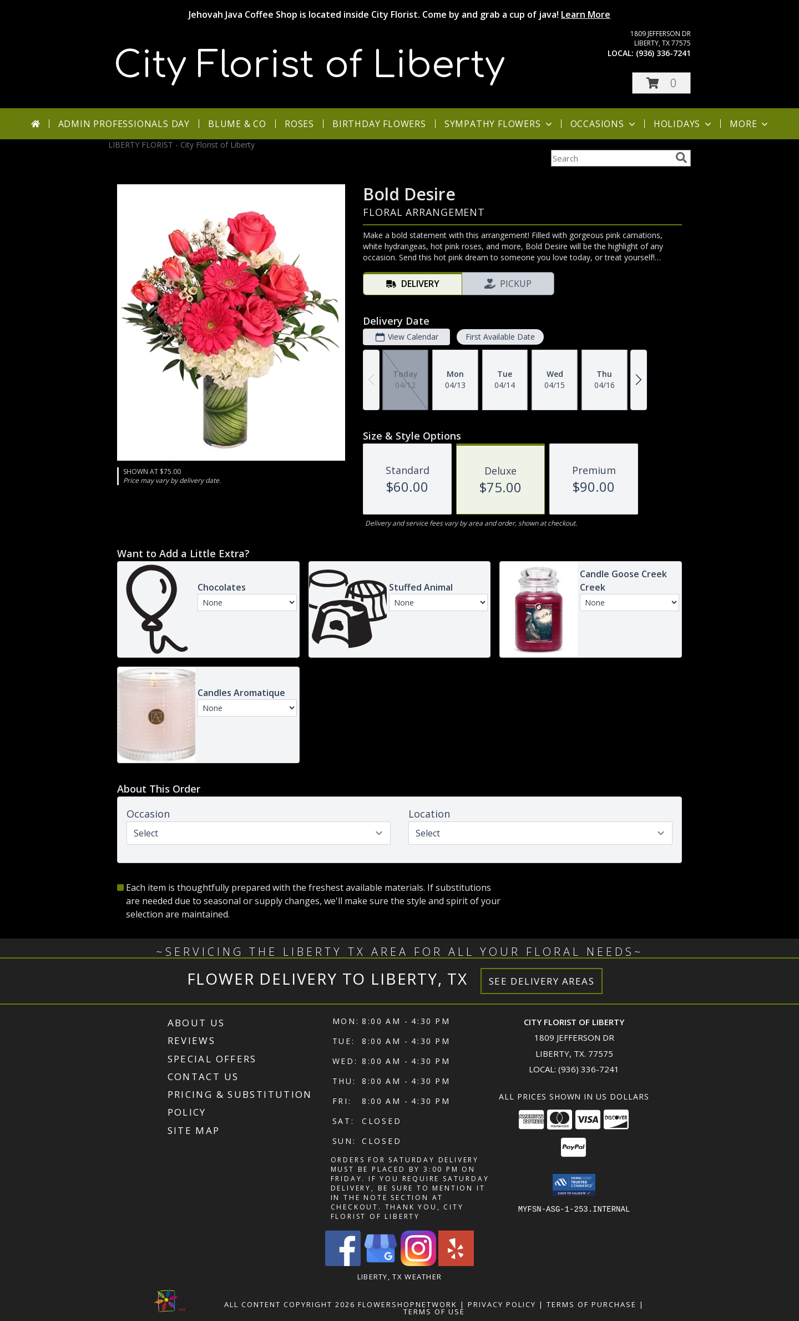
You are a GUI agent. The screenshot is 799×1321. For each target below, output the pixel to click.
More (750, 124)
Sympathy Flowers (499, 124)
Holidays (684, 124)
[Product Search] (611, 158)
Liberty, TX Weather (399, 1277)
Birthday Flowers (379, 124)
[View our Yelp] (456, 1263)
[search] (681, 158)
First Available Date (500, 336)
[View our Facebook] (343, 1263)
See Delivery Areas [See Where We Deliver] (542, 981)
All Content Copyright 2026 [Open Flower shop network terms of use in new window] (289, 1304)
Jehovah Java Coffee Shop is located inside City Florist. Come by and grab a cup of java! (399, 14)
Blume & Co (237, 124)
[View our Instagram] (418, 1263)
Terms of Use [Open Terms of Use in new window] (434, 1312)
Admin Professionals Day (124, 124)
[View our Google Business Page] (380, 1263)
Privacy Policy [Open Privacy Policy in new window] (502, 1304)
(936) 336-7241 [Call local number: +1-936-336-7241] (663, 53)
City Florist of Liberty (309, 65)
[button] (661, 83)
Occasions (604, 124)
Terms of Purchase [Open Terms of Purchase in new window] (591, 1304)
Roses (299, 124)
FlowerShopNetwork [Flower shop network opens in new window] (407, 1304)
